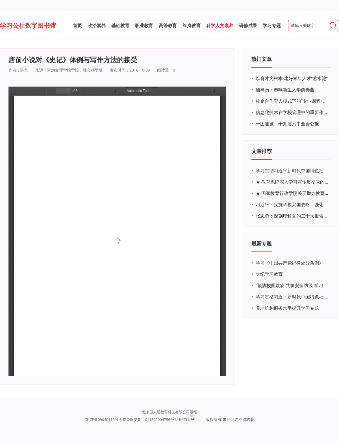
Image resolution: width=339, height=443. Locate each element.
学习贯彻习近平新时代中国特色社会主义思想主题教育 (292, 297)
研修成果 (248, 25)
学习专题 (272, 25)
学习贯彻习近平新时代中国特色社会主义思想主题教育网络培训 (292, 170)
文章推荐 (261, 151)
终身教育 (191, 25)
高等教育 (168, 25)
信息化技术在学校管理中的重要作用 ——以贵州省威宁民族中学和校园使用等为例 (292, 112)
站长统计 (182, 419)
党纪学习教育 (269, 274)
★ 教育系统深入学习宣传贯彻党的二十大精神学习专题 (292, 182)
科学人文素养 (219, 25)
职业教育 (144, 25)
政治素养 (97, 25)
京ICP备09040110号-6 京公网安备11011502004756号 (129, 419)
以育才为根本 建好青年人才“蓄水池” (292, 78)
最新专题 (261, 243)
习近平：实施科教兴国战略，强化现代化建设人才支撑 (292, 204)
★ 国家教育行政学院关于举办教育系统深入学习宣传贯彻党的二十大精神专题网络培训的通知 (292, 193)
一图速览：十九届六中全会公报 (287, 124)
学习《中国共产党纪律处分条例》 (289, 263)
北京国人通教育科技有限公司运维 (169, 411)
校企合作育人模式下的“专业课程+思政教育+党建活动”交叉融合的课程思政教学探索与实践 (292, 101)
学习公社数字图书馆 (28, 25)
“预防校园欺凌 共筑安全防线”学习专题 (292, 285)
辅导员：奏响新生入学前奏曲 (285, 90)
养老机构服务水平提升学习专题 (287, 308)
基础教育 (120, 25)
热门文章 (261, 58)
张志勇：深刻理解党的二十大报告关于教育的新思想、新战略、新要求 (292, 216)
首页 (77, 25)
